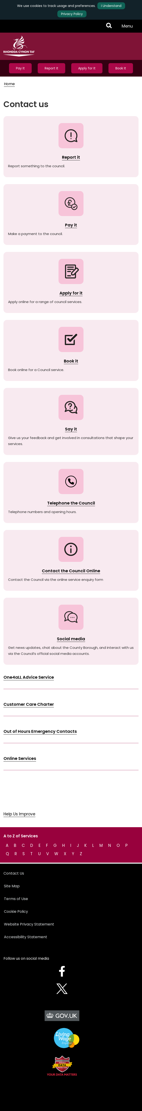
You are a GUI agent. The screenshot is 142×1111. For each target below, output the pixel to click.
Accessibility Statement (25, 937)
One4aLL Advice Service (28, 677)
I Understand (111, 5)
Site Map (12, 886)
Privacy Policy (72, 14)
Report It (51, 68)
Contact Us (13, 873)
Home (9, 84)
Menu (128, 28)
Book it (71, 361)
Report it (71, 157)
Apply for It (87, 68)
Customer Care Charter (28, 704)
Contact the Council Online (71, 571)
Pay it (71, 225)
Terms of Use (16, 898)
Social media (71, 639)
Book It (120, 68)
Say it (71, 429)
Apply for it (71, 293)
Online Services (19, 758)
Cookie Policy (16, 911)
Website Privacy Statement (29, 924)
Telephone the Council (71, 503)
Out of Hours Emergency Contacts (40, 731)
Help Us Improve (19, 814)
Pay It (20, 68)
